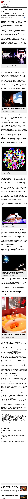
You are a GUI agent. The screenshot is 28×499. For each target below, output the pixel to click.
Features (5, 4)
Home (2, 4)
